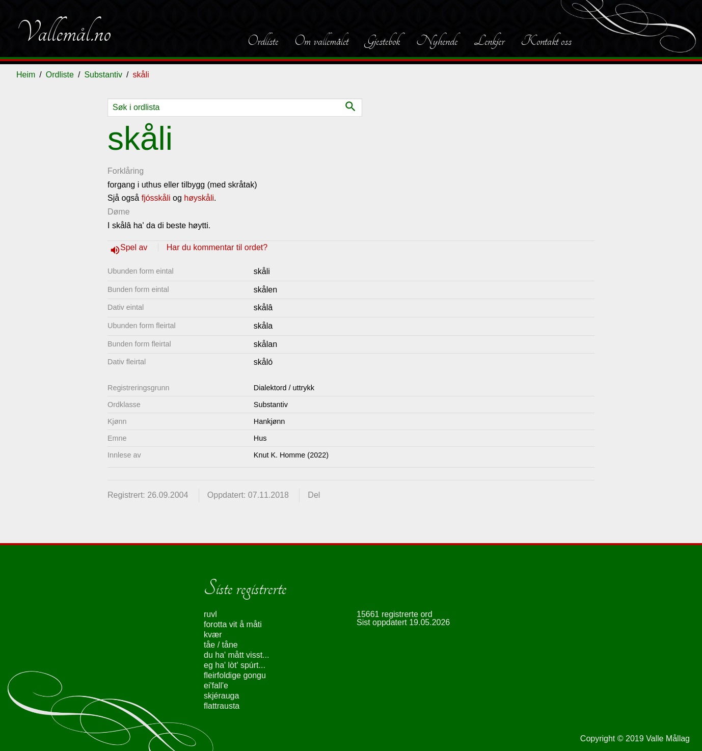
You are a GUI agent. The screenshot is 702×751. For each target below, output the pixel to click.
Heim (25, 74)
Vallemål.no (63, 32)
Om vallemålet (321, 41)
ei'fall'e (216, 685)
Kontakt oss (546, 41)
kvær (213, 634)
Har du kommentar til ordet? (217, 247)
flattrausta (221, 706)
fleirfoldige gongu (235, 675)
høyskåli (199, 198)
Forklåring (125, 171)
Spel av (135, 247)
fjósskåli (156, 198)
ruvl (210, 614)
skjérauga (221, 695)
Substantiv (103, 74)
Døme (118, 211)
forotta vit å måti (233, 624)
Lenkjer (489, 41)
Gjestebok (382, 41)
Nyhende (436, 41)
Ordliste (263, 41)
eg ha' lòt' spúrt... (234, 665)
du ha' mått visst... (236, 655)
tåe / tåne (221, 644)
